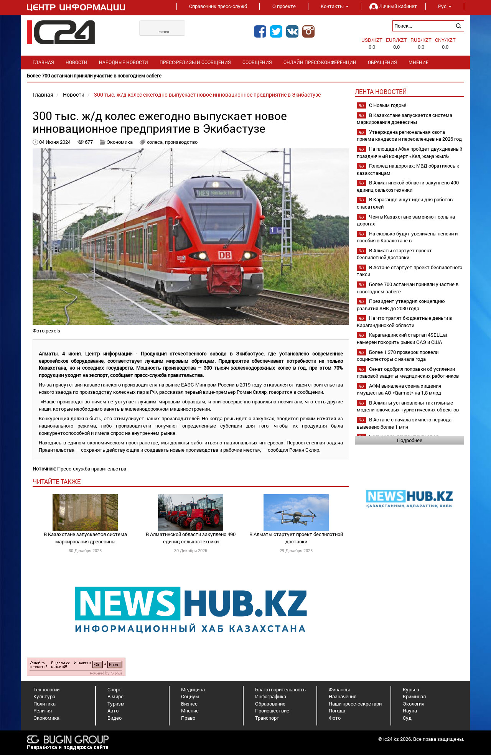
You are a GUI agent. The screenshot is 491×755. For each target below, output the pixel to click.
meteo (164, 32)
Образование (270, 703)
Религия (42, 710)
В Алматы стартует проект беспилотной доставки (296, 538)
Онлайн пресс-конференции (319, 62)
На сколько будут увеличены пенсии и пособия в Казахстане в (407, 237)
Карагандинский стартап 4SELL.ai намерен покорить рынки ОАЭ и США (402, 338)
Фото (335, 717)
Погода (337, 710)
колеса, (156, 141)
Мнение (418, 62)
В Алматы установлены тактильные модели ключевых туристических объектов (408, 406)
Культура (44, 696)
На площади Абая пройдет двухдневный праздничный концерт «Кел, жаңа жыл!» (409, 152)
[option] (245, 75)
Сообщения (257, 62)
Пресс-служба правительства (91, 468)
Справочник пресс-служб (218, 6)
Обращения (382, 62)
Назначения (342, 696)
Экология (413, 703)
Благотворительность (280, 689)
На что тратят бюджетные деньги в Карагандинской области (404, 321)
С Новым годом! (387, 105)
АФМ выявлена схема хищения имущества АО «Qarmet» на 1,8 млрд (399, 389)
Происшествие (272, 710)
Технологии (46, 689)
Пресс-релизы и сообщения (195, 62)
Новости (76, 62)
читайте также (57, 481)
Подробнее (409, 440)
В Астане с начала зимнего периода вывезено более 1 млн (404, 423)
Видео (114, 717)
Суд (407, 717)
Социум (190, 696)
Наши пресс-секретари (355, 703)
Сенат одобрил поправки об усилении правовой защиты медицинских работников (408, 372)
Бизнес (189, 703)
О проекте (284, 6)
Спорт (114, 689)
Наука (410, 710)
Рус (444, 6)
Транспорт (267, 717)
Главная (43, 62)
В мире (115, 696)
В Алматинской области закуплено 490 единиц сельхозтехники (191, 538)
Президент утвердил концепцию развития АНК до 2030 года (401, 305)
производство (181, 141)
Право (188, 717)
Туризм (116, 703)
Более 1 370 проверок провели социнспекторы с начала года (397, 356)
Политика (44, 703)
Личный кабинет (393, 6)
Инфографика (270, 696)
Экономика (120, 141)
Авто (113, 710)
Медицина (193, 689)
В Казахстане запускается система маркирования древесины (85, 538)
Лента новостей (381, 91)
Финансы (339, 689)
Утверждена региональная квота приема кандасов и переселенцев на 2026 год (409, 135)
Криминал (414, 696)
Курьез (411, 689)
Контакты (335, 6)
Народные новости (123, 62)
